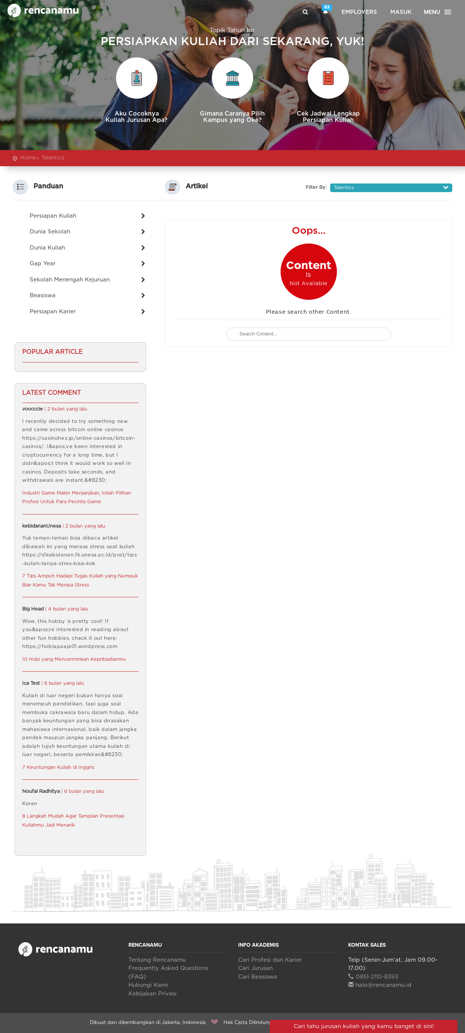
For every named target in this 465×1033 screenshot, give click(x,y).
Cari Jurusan (255, 968)
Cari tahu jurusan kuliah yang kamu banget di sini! (364, 1026)
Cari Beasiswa (257, 977)
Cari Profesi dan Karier (270, 960)
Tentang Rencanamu (157, 960)
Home (28, 158)
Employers (359, 12)
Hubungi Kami (148, 985)
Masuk (401, 12)
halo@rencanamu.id (379, 985)
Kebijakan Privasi (152, 994)
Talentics (52, 158)
